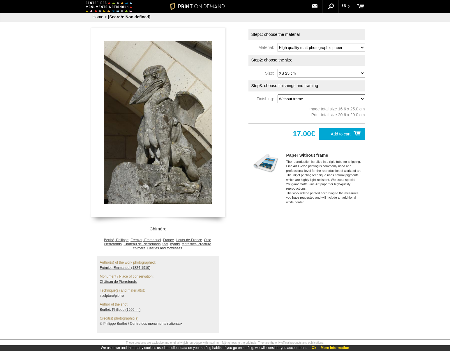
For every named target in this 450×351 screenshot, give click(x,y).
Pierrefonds (112, 244)
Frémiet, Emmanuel (145, 240)
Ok (314, 348)
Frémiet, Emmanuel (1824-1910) (125, 268)
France (168, 240)
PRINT (197, 6)
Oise (207, 240)
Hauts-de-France (189, 240)
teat (165, 244)
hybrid (175, 244)
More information (335, 348)
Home (98, 17)
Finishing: (266, 98)
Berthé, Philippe (116, 240)
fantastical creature (196, 244)
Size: (270, 73)
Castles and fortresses (164, 248)
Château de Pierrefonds (141, 244)
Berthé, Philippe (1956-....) (120, 310)
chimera (139, 248)
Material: (267, 47)
